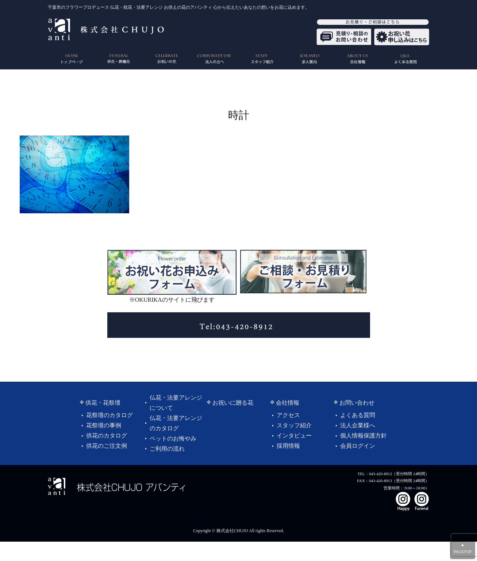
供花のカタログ (106, 435)
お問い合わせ (356, 403)
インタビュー (294, 435)
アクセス (288, 415)
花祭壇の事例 (103, 425)
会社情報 (287, 403)
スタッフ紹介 (294, 425)
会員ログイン (357, 446)
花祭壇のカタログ (109, 415)
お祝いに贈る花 (232, 403)
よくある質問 (357, 415)
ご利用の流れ (167, 449)
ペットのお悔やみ (173, 438)
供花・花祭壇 (102, 403)
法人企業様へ (357, 425)
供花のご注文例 (106, 446)
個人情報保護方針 (363, 435)
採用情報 (288, 446)
